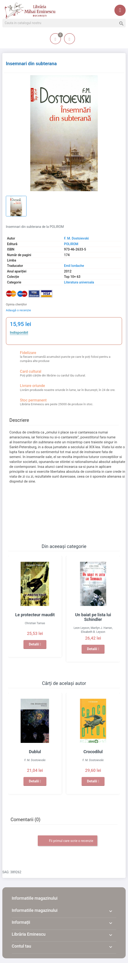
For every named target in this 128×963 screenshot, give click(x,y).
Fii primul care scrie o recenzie (67, 841)
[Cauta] (64, 23)
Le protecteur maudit (35, 614)
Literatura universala (79, 282)
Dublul (35, 751)
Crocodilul (93, 751)
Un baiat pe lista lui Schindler (93, 617)
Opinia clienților (16, 304)
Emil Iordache (74, 266)
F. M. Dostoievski (76, 238)
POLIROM (71, 244)
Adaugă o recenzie (18, 310)
